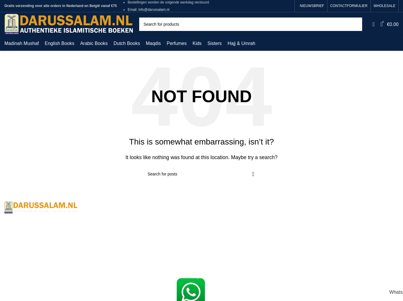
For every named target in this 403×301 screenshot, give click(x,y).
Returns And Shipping (127, 238)
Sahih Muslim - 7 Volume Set (236, 227)
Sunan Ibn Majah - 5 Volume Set (239, 260)
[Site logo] (68, 23)
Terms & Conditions (125, 216)
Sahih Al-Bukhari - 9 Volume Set (239, 216)
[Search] (250, 24)
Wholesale (116, 260)
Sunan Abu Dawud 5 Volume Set (240, 249)
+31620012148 (57, 254)
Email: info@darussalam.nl (148, 10)
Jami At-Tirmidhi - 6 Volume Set (238, 238)
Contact (113, 227)
